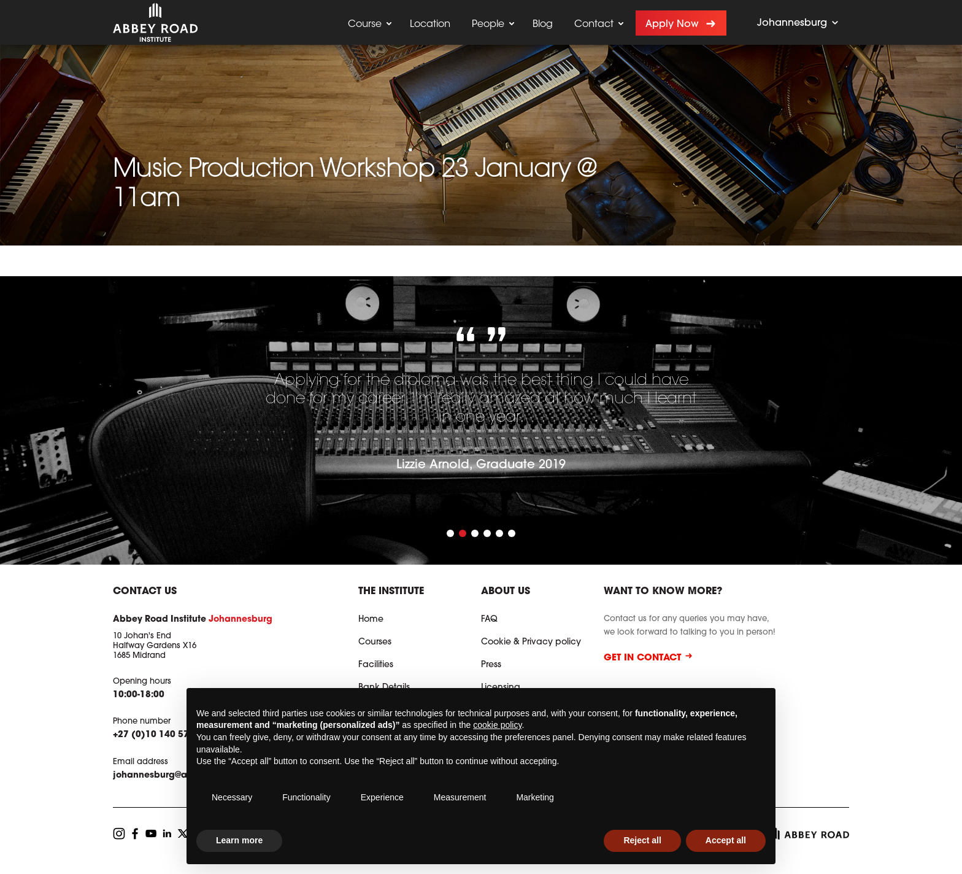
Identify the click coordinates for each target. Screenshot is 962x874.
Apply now (672, 24)
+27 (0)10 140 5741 (156, 735)
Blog (543, 24)
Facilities (375, 665)
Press (491, 665)
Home (370, 620)
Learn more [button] (239, 840)
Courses (374, 642)
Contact (594, 24)
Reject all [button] (642, 840)
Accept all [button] (726, 840)
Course (365, 24)
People (488, 24)
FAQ (489, 620)
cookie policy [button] (497, 725)
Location (430, 24)
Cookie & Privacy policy (531, 642)
